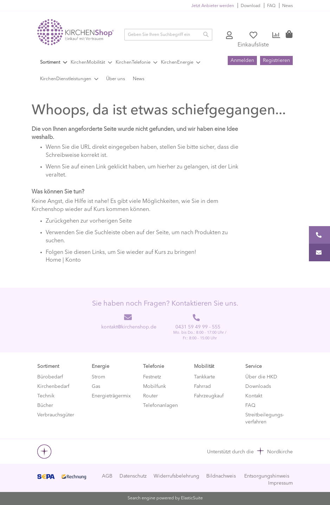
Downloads (258, 386)
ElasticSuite (192, 498)
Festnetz (152, 377)
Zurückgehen (62, 221)
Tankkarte (204, 377)
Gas (96, 386)
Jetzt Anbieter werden (212, 6)
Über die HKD (261, 377)
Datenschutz (133, 476)
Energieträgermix (111, 396)
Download (250, 6)
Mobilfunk (154, 386)
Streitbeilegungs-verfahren (264, 418)
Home (53, 260)
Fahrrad (202, 386)
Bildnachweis (221, 476)
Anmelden (242, 60)
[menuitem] (53, 62)
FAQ (271, 6)
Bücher (45, 405)
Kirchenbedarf (53, 386)
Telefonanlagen (160, 405)
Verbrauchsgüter (55, 415)
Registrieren (276, 60)
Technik (45, 396)
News (287, 6)
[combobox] (168, 34)
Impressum (280, 483)
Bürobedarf (50, 377)
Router (150, 396)
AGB (107, 476)
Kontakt (253, 396)
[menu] (131, 70)
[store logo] (75, 32)
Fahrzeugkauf (209, 396)
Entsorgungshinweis (266, 476)
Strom (98, 377)
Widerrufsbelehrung (176, 476)
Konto (230, 35)
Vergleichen (276, 35)
